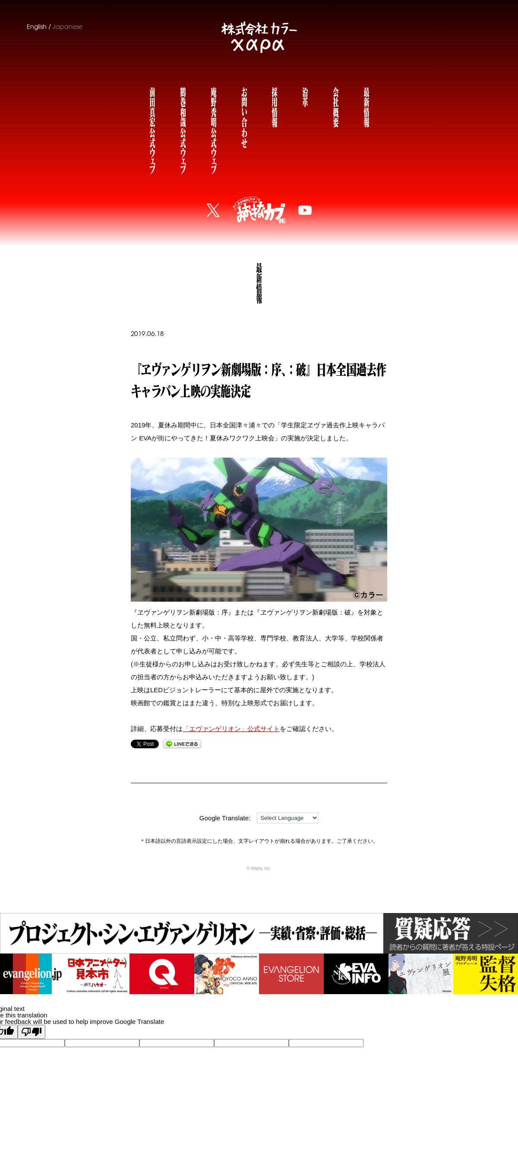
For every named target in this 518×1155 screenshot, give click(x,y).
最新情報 (366, 106)
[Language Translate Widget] (288, 818)
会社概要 (335, 106)
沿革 (305, 96)
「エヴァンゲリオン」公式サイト (231, 728)
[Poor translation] (31, 1032)
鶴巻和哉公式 (183, 129)
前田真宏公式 (152, 129)
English (37, 27)
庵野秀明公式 (213, 129)
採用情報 (274, 106)
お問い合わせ (244, 116)
